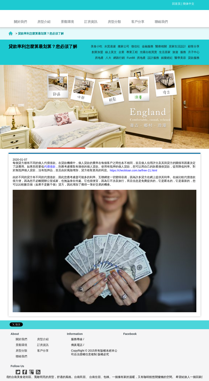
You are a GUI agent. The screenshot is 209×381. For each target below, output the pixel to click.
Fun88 (131, 57)
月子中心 (193, 52)
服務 (183, 52)
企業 (121, 52)
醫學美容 (180, 57)
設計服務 (153, 57)
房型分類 (21, 350)
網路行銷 (119, 57)
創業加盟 (97, 52)
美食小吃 (96, 46)
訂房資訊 (43, 345)
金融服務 (147, 46)
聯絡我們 (21, 356)
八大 (108, 57)
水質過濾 (110, 46)
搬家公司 (123, 46)
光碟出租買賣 (148, 52)
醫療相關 (161, 46)
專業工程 (132, 52)
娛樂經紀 (166, 57)
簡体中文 (188, 3)
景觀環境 (21, 345)
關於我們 (21, 339)
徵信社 (135, 46)
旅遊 (175, 52)
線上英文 (111, 52)
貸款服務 (193, 57)
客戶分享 (43, 350)
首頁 (11, 33)
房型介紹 (43, 339)
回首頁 (176, 3)
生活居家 (164, 52)
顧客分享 (193, 46)
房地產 (141, 57)
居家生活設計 (177, 46)
